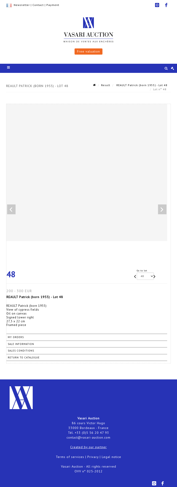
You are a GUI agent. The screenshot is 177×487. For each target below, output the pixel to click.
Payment (52, 5)
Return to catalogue (24, 357)
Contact (38, 5)
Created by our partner (88, 447)
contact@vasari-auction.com (88, 437)
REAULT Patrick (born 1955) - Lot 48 (141, 85)
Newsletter (22, 5)
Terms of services (70, 457)
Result (105, 85)
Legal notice (111, 457)
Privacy (93, 457)
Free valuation (88, 51)
